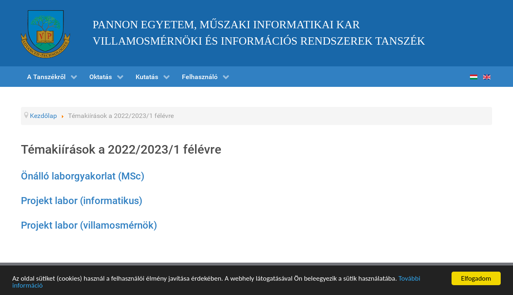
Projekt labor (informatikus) (81, 200)
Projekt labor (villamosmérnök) (89, 225)
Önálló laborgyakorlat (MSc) (82, 176)
